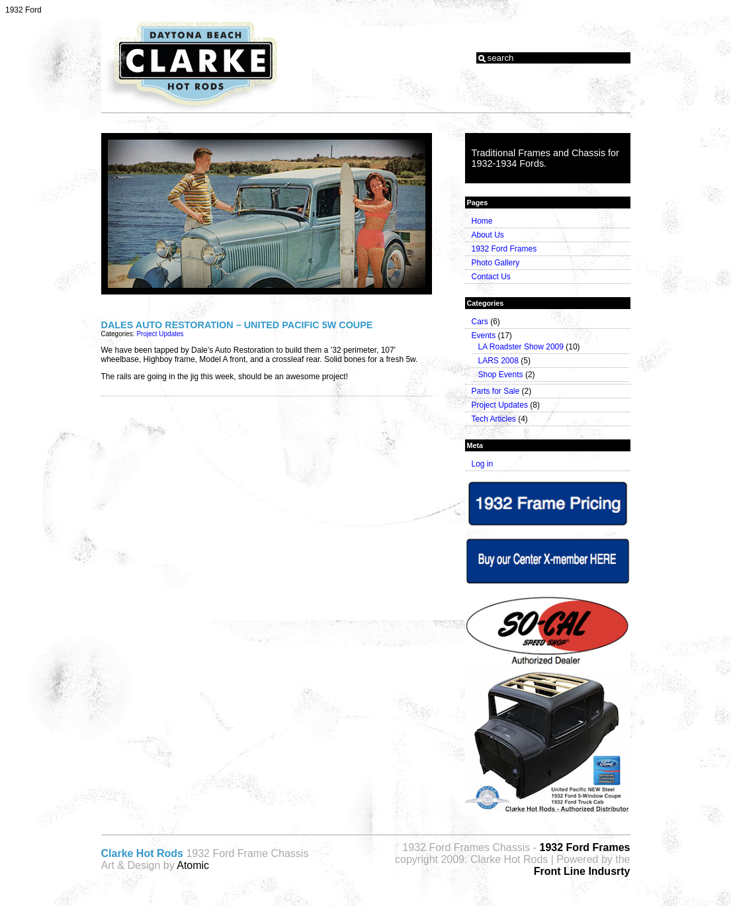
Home (482, 221)
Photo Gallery (496, 262)
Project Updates (159, 334)
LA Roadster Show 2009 (521, 346)
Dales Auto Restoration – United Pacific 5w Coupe (237, 325)
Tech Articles (494, 419)
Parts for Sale (496, 391)
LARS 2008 (498, 360)
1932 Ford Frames (504, 248)
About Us (488, 235)
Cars (480, 321)
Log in (483, 464)
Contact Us (491, 276)
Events (484, 335)
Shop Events (500, 374)
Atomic (193, 865)
